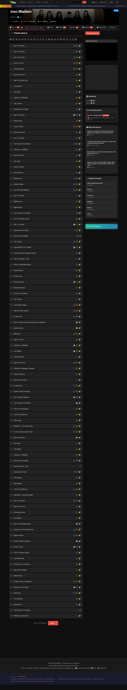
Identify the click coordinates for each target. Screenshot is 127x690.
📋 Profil (49, 27)
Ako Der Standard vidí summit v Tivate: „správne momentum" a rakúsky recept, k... (81, 684)
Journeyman (18, 86)
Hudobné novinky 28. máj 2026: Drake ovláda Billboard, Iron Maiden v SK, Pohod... (38, 6)
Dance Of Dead (19, 185)
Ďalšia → (53, 628)
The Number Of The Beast (22, 145)
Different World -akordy (22, 313)
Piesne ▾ (31, 2)
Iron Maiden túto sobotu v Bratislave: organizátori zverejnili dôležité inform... (88, 6)
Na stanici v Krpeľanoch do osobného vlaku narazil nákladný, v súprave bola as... (33, 684)
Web (116, 10)
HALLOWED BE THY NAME (23, 249)
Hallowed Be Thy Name (22, 110)
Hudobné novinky (57, 673)
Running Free (18, 609)
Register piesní (45, 673)
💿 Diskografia (101, 27)
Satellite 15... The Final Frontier (24, 429)
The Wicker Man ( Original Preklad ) (26, 255)
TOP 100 (38, 2)
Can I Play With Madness (22, 191)
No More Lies (18, 278)
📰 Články (61, 27)
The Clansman (18, 604)
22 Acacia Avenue (20, 516)
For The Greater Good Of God (24, 435)
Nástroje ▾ (103, 2)
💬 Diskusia (87, 27)
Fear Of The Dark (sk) (21, 81)
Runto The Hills (19, 63)
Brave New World (20, 75)
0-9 (11, 39)
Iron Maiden (21, 11)
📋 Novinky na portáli (82, 673)
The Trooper (18, 104)
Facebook (102, 673)
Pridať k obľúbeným (92, 33)
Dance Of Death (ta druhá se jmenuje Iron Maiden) (31, 325)
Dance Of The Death (21, 575)
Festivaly (45, 2)
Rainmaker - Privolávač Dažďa (24, 499)
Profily (36, 673)
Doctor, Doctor (19, 127)
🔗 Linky (112, 27)
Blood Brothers (19, 174)
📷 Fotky (74, 27)
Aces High (17, 92)
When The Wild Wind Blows (23, 267)
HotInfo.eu (22, 682)
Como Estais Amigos (21, 307)
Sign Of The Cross (20, 365)
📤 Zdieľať (53, 21)
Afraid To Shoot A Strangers (23, 586)
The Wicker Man (19, 69)
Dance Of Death (19, 156)
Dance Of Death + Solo (21, 470)
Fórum (94, 2)
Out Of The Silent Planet (22, 220)
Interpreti (29, 673)
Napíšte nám (69, 673)
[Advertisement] (46, 644)
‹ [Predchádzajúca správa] (12, 6)
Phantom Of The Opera (21, 592)
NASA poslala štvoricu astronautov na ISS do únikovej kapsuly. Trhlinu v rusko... (33, 686)
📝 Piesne (26, 27)
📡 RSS (93, 673)
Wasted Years (18, 121)
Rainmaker (17, 336)
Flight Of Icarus (19, 342)
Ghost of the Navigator (21, 237)
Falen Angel (18, 423)
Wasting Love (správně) (22, 621)
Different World (19, 540)
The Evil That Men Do (21, 418)
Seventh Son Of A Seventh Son (24, 534)
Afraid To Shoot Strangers (22, 394)
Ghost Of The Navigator (22, 412)
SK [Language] (111, 2)
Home (23, 673)
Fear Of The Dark (19, 46)
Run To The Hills (19, 139)
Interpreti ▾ (23, 2)
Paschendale (18, 482)
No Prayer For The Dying (22, 569)
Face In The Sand (19, 505)
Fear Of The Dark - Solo (22, 261)
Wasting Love (18, 179)
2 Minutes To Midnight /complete (25, 371)
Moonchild (17, 598)
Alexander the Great (20, 476)
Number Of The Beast (21, 296)
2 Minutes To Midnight (21, 98)
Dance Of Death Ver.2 (21, 383)
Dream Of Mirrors (19, 377)
